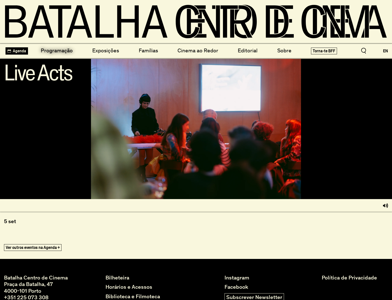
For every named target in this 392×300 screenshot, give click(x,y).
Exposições (105, 50)
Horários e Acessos (129, 287)
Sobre (284, 50)
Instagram (236, 277)
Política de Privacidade (349, 277)
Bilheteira (117, 277)
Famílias (148, 50)
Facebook (236, 287)
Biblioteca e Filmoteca (133, 296)
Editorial (248, 50)
